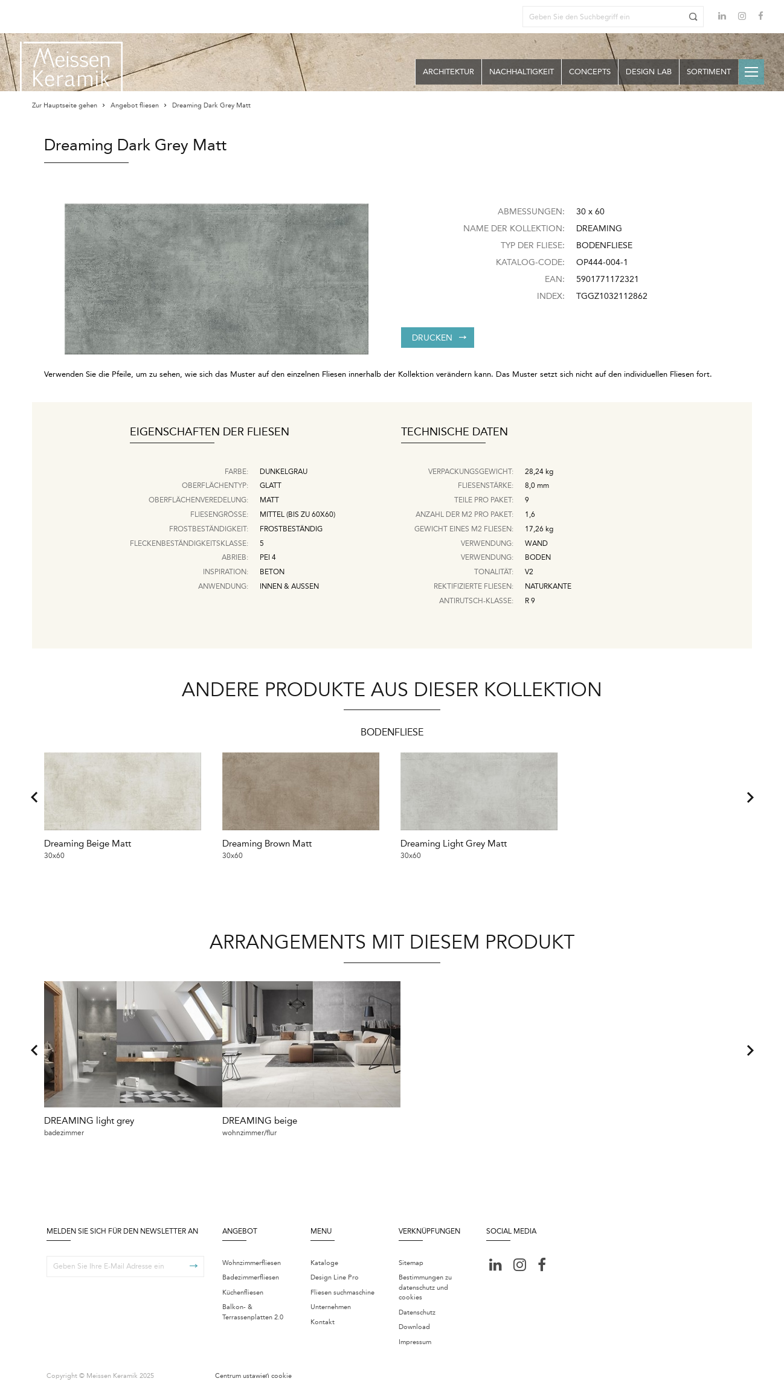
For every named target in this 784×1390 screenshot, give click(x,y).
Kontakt (322, 1318)
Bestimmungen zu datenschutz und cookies (425, 1284)
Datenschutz (417, 1309)
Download (414, 1324)
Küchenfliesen (242, 1289)
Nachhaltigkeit (521, 71)
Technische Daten (454, 432)
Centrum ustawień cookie (253, 1373)
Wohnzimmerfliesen (251, 1259)
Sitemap (411, 1259)
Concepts (590, 71)
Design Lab (649, 71)
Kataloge (324, 1259)
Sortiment (709, 71)
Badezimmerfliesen (250, 1274)
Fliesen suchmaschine (342, 1289)
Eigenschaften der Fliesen (209, 432)
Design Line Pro (334, 1274)
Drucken (439, 338)
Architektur (448, 71)
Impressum (415, 1338)
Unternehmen (330, 1304)
